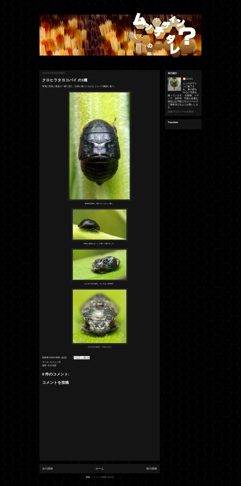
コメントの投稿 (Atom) (102, 477)
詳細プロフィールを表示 (180, 111)
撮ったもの (86, 86)
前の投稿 (151, 468)
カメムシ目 (55, 362)
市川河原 (52, 365)
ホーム (100, 468)
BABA (189, 78)
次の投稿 (47, 468)
